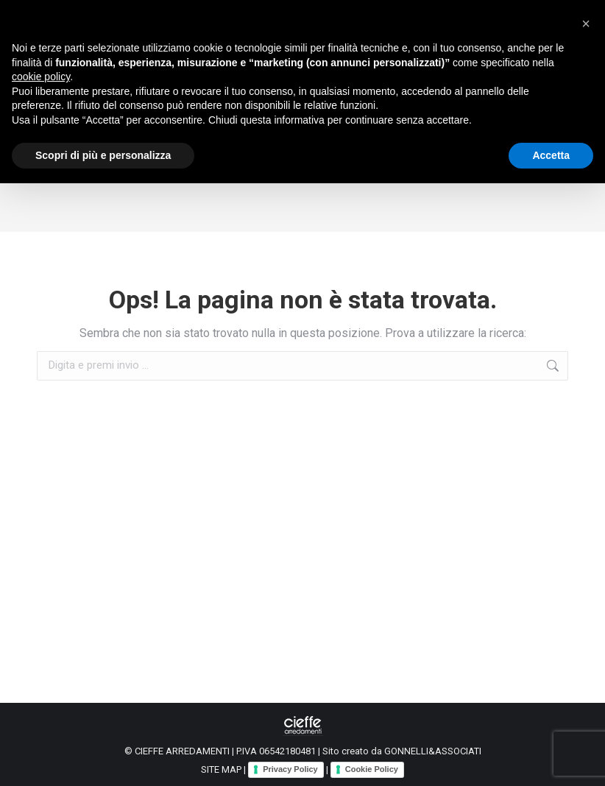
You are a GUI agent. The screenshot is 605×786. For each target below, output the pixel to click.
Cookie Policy (371, 769)
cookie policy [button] (41, 76)
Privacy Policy (290, 769)
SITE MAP (221, 769)
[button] (586, 23)
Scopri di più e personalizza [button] (103, 155)
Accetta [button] (551, 155)
